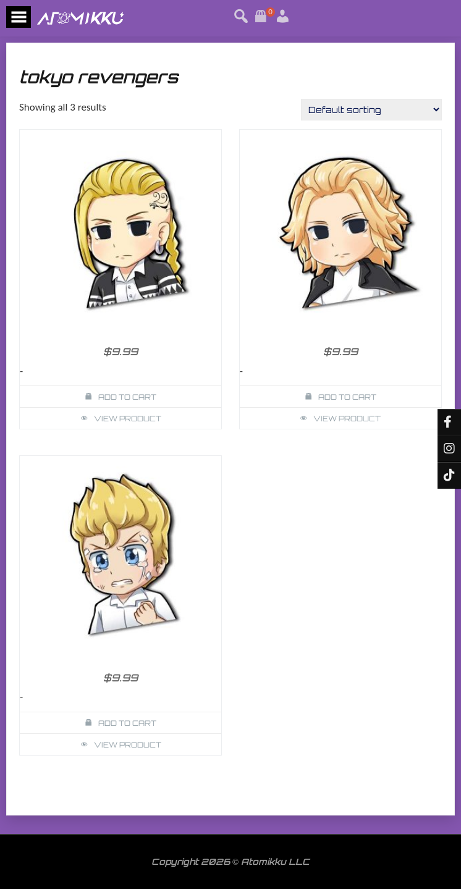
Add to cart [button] (127, 397)
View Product (127, 418)
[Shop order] (371, 109)
